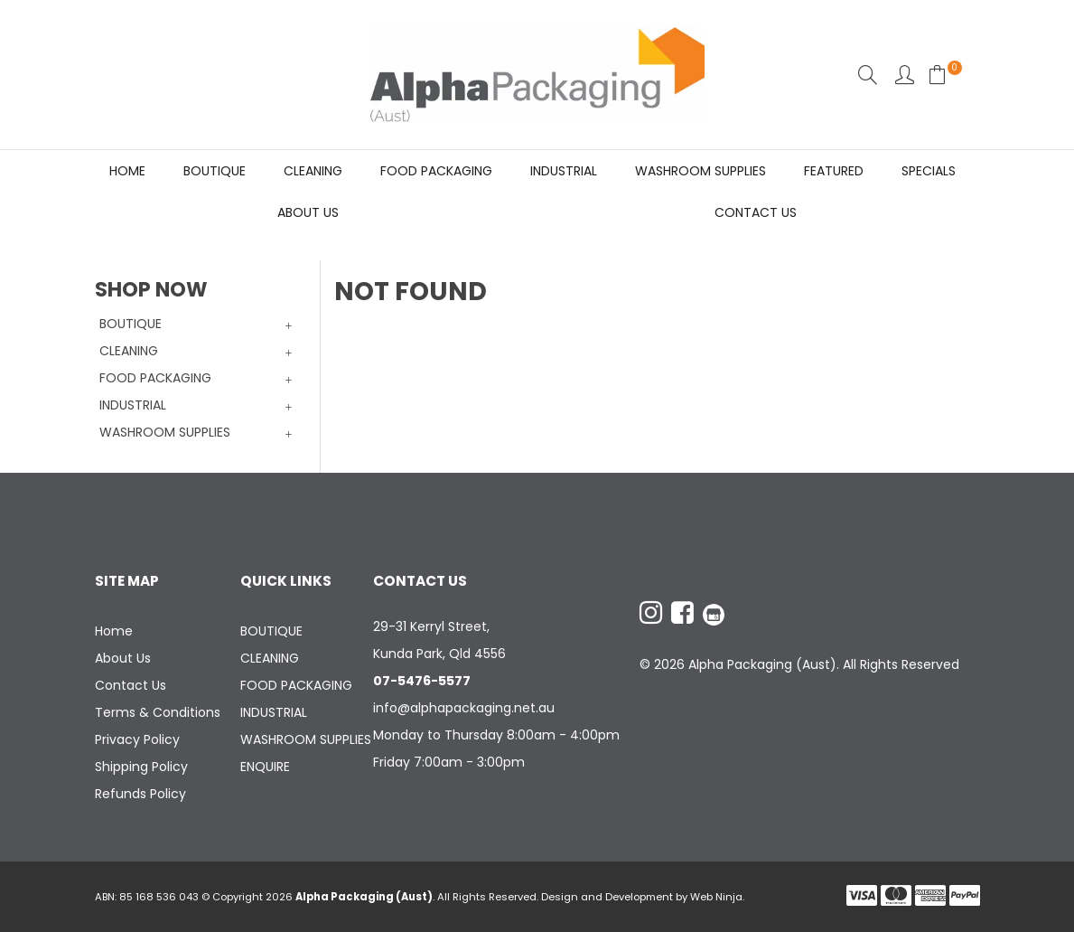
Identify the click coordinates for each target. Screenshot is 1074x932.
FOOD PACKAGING (436, 171)
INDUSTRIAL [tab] (132, 405)
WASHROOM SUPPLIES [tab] (164, 432)
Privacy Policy (137, 739)
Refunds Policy (140, 794)
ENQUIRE (265, 767)
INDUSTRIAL (563, 171)
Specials (928, 171)
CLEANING (313, 171)
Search (867, 74)
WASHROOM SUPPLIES (700, 171)
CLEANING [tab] (128, 351)
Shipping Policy (141, 767)
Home (127, 171)
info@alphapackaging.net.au (464, 708)
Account (904, 74)
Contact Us (755, 212)
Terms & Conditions (157, 712)
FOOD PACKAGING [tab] (155, 378)
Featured (834, 171)
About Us (308, 212)
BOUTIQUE (214, 171)
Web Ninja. (717, 897)
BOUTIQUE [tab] (130, 324)
